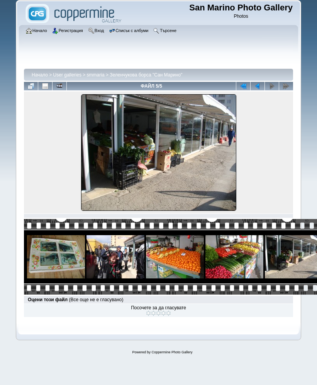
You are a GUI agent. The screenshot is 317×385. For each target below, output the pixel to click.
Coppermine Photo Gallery (171, 352)
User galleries (67, 75)
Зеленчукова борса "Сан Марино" (146, 75)
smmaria (96, 75)
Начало (40, 75)
